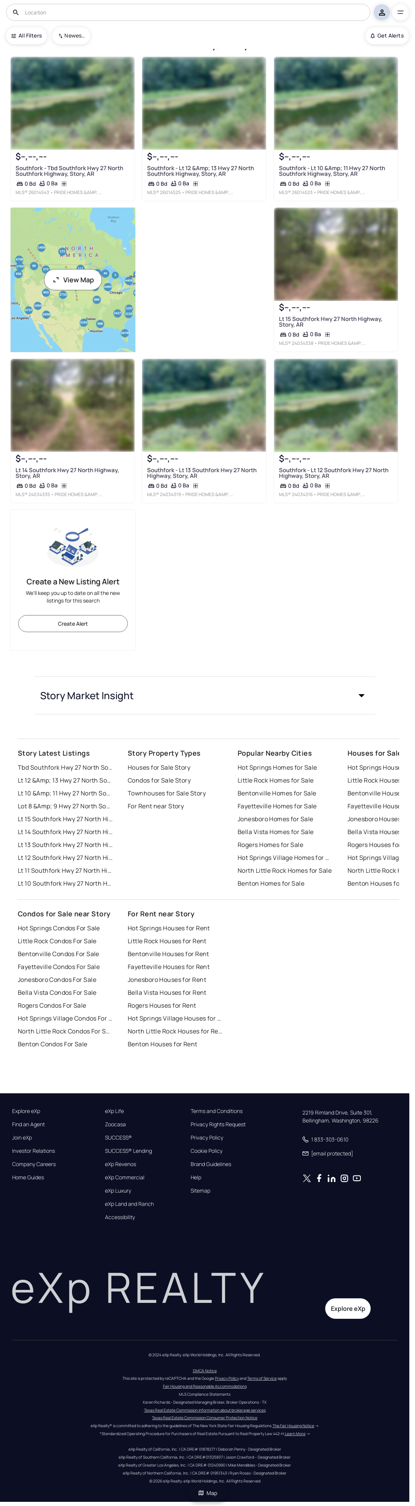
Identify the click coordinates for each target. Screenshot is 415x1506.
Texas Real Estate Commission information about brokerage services (205, 1410)
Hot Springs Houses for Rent (169, 928)
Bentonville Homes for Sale (277, 793)
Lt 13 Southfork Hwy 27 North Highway (65, 845)
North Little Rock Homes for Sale (285, 870)
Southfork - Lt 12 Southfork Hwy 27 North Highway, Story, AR (333, 472)
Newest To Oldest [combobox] (74, 35)
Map (208, 1493)
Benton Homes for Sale (271, 883)
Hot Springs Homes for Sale (277, 767)
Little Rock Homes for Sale (275, 780)
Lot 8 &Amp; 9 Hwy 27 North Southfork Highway (65, 806)
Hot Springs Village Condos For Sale (65, 1018)
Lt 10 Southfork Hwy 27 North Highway (65, 883)
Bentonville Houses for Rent (168, 954)
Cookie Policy (206, 1151)
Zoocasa (115, 1124)
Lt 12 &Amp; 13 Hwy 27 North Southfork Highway (65, 780)
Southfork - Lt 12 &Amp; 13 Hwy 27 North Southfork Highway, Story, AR (200, 171)
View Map (73, 279)
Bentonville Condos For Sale (58, 954)
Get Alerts (387, 35)
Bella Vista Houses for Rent (167, 992)
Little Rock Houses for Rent (167, 941)
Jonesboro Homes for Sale (275, 819)
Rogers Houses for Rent (162, 1005)
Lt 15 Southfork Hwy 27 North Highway (65, 819)
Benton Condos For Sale (53, 1044)
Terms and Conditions (217, 1111)
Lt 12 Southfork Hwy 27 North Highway (65, 857)
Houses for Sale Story (159, 767)
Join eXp (22, 1137)
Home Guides (28, 1177)
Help (196, 1177)
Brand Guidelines (211, 1164)
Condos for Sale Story (159, 780)
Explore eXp (26, 1111)
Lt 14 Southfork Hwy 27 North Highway (65, 832)
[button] (204, 695)
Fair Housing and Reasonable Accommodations (205, 1386)
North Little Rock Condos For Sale (65, 1031)
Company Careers (34, 1164)
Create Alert (73, 623)
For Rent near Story (156, 806)
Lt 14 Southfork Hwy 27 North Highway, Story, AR (67, 472)
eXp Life (114, 1111)
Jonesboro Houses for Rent (167, 979)
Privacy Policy (207, 1137)
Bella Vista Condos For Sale (57, 992)
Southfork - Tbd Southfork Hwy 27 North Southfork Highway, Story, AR (69, 171)
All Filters (26, 35)
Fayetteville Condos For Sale (59, 967)
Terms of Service (262, 1378)
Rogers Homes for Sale (270, 845)
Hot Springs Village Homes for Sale (285, 857)
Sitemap (200, 1190)
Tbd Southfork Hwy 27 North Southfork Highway (65, 767)
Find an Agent (28, 1124)
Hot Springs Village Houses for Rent (175, 1018)
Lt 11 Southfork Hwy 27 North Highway (65, 870)
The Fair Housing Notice (293, 1425)
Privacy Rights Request (218, 1124)
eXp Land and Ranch (129, 1204)
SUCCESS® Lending (128, 1151)
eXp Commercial (124, 1177)
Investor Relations (33, 1151)
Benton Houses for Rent (162, 1044)
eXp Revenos (120, 1164)
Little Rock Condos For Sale (57, 941)
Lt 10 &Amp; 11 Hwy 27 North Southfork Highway (65, 793)
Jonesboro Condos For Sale (57, 979)
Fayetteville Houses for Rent (169, 967)
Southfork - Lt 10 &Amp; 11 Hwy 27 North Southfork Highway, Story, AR (332, 171)
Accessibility (120, 1217)
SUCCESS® (118, 1137)
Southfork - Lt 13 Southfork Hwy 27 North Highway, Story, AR (202, 472)
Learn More (295, 1433)
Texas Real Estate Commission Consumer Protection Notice (204, 1417)
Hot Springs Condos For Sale (59, 928)
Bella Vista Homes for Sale (275, 832)
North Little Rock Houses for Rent (175, 1031)
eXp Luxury (118, 1190)
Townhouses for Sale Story (167, 793)
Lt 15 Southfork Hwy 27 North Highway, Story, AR (330, 322)
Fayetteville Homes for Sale (277, 806)
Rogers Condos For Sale (52, 1005)
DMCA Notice (205, 1370)
